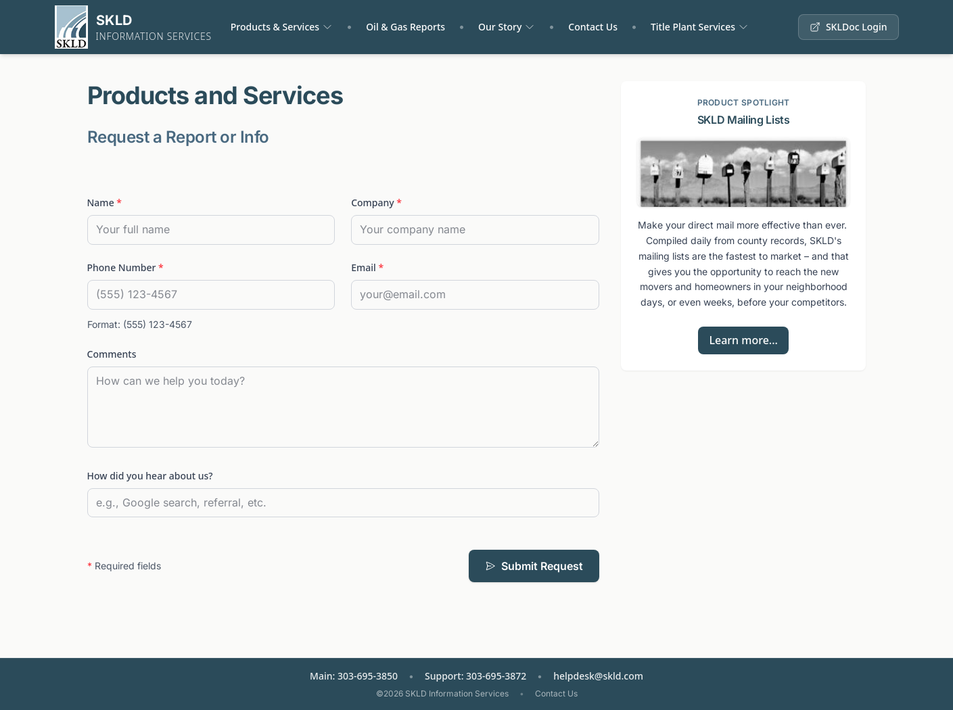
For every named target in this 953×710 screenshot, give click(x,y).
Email (367, 267)
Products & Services (275, 26)
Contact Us (593, 26)
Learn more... (743, 340)
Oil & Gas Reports (405, 26)
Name (104, 202)
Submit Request (534, 566)
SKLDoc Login (848, 26)
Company (376, 202)
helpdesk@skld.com (598, 675)
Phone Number (125, 267)
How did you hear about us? (150, 475)
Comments (112, 354)
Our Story (499, 26)
